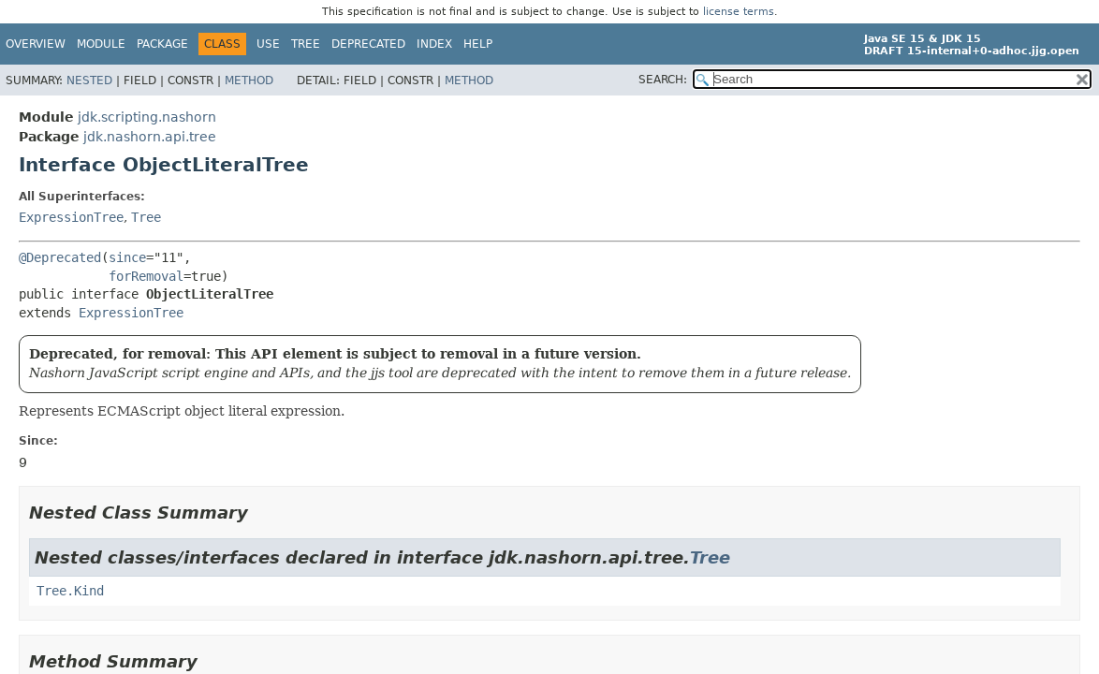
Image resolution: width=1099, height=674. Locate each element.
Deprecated (368, 44)
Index (434, 44)
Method (249, 80)
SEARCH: (662, 79)
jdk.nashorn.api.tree (149, 136)
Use (268, 44)
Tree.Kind (70, 590)
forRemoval (146, 276)
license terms (738, 12)
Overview (36, 44)
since (127, 257)
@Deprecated (60, 257)
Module (101, 44)
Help (477, 44)
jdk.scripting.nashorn (147, 117)
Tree (305, 44)
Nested (89, 80)
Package (162, 44)
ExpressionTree (71, 217)
